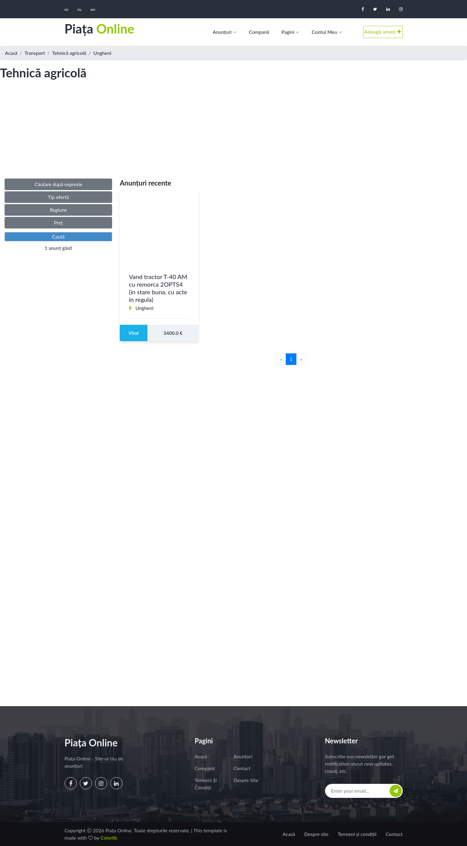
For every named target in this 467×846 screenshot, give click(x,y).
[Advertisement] (233, 135)
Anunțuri (222, 32)
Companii (259, 32)
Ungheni (102, 53)
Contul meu (324, 32)
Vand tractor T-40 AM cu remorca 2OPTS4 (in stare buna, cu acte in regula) (158, 288)
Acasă (11, 53)
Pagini (288, 32)
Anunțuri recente (145, 183)
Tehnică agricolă (69, 53)
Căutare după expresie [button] (58, 184)
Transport (35, 53)
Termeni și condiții (206, 783)
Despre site (246, 780)
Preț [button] (58, 222)
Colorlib (109, 838)
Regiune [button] (58, 210)
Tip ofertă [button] (58, 197)
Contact (242, 768)
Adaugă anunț (383, 31)
